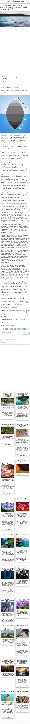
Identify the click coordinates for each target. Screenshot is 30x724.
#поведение (25, 334)
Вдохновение (13, 339)
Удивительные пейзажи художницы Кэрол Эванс (22, 394)
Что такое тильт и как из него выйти (7, 692)
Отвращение (7, 339)
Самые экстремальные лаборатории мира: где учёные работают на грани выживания (8, 568)
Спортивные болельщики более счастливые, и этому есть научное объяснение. (8, 674)
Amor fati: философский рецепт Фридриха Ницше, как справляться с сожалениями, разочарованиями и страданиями (22, 663)
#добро (28, 333)
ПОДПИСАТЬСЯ (19, 1)
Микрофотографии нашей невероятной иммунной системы (22, 500)
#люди (28, 332)
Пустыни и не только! (22, 474)
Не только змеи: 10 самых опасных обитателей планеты (7, 536)
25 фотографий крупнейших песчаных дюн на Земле (22, 462)
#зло (29, 334)
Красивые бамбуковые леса (8, 425)
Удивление (3, 341)
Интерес (2, 339)
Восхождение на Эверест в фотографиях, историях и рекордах (7, 599)
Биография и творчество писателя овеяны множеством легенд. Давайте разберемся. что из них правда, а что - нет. (22, 582)
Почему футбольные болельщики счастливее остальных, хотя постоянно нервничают (8, 661)
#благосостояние (26, 335)
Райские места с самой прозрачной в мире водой (22, 536)
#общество (24, 332)
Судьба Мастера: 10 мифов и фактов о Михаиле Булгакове (22, 568)
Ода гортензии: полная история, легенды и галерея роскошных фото (8, 500)
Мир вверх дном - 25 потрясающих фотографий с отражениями (22, 426)
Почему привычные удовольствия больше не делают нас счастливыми (8, 627)
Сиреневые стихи (22, 598)
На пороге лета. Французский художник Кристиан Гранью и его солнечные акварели (8, 462)
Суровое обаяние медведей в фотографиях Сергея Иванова (7, 395)
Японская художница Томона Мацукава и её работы (22, 627)
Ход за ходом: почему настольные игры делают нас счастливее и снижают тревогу (22, 693)
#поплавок (28, 336)
